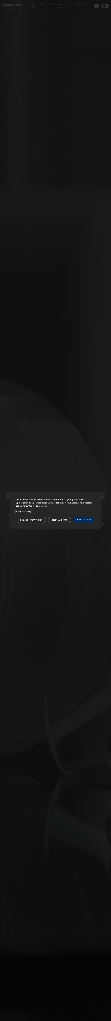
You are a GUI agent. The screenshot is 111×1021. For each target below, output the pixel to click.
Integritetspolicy (24, 511)
